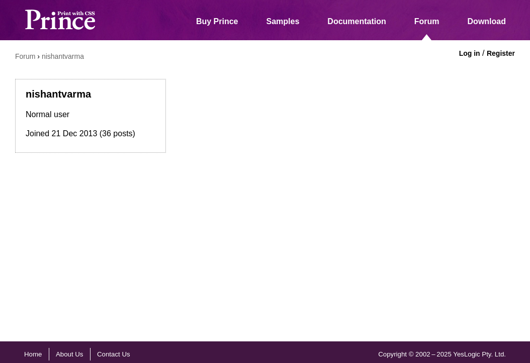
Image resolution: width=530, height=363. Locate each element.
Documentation (356, 21)
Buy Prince (217, 21)
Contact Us (113, 354)
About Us (69, 354)
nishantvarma (63, 56)
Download (487, 21)
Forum (426, 21)
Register (501, 53)
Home (33, 354)
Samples (283, 21)
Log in (469, 53)
